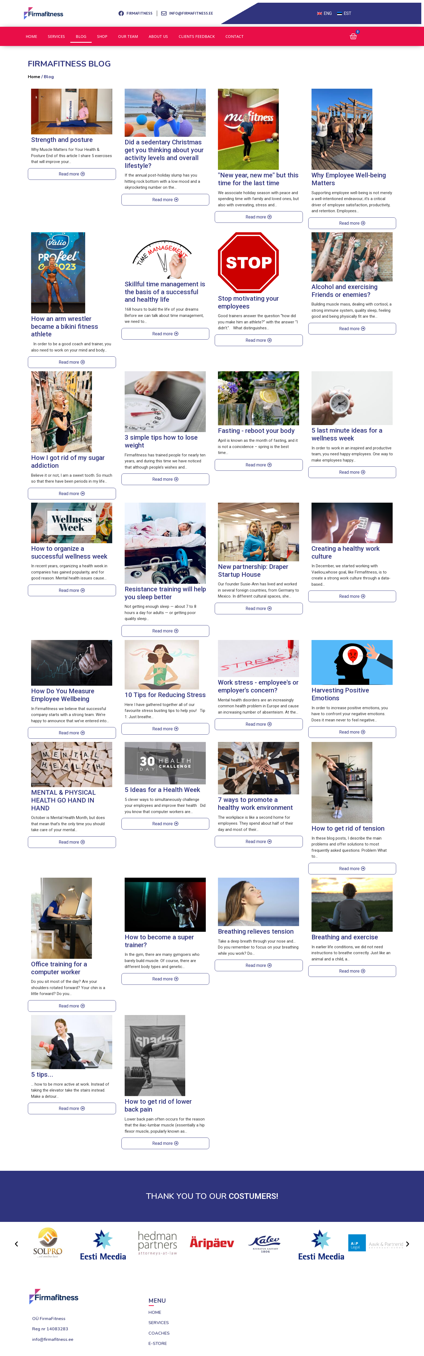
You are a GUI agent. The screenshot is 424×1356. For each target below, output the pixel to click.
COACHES (159, 1333)
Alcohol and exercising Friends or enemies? (344, 291)
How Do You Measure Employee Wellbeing (62, 695)
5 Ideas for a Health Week (162, 790)
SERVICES (158, 1323)
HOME (154, 1312)
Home (31, 36)
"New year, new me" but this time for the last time (258, 179)
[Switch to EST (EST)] (344, 13)
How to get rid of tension (348, 828)
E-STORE (157, 1344)
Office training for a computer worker (59, 968)
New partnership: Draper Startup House (253, 570)
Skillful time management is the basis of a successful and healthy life (165, 292)
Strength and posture (62, 140)
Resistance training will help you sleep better (165, 593)
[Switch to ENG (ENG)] (324, 13)
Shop (102, 36)
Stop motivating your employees (248, 302)
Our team (128, 36)
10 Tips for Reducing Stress (165, 695)
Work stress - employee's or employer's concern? (258, 686)
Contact (235, 36)
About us (158, 36)
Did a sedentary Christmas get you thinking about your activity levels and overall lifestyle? (164, 153)
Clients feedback (197, 36)
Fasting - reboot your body (256, 431)
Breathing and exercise (345, 937)
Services (56, 36)
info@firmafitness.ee (52, 1339)
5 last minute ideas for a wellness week (347, 434)
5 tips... (42, 1074)
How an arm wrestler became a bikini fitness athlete (64, 326)
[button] (16, 1243)
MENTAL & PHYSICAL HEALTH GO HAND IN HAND (63, 800)
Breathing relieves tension (256, 931)
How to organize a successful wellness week (69, 552)
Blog (81, 36)
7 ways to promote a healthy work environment (255, 803)
